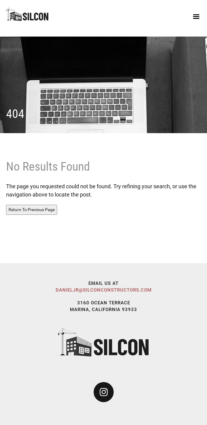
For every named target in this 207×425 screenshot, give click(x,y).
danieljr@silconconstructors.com (104, 290)
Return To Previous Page (32, 209)
